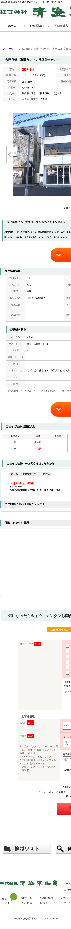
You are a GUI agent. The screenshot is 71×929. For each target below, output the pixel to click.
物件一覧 (27, 901)
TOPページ (7, 48)
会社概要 (27, 906)
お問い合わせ (53, 237)
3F (15, 448)
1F (15, 442)
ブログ (62, 906)
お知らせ (45, 906)
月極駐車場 (47, 901)
